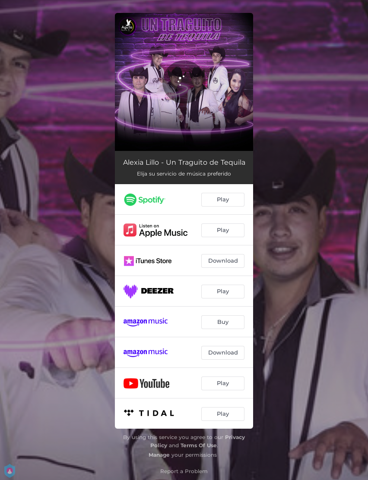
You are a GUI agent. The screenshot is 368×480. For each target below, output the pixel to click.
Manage (159, 455)
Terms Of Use (199, 445)
